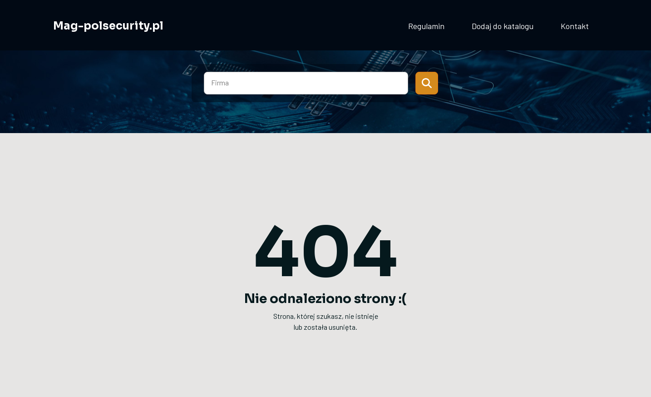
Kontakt (575, 26)
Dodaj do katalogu (502, 26)
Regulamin (426, 26)
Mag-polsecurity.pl (108, 25)
